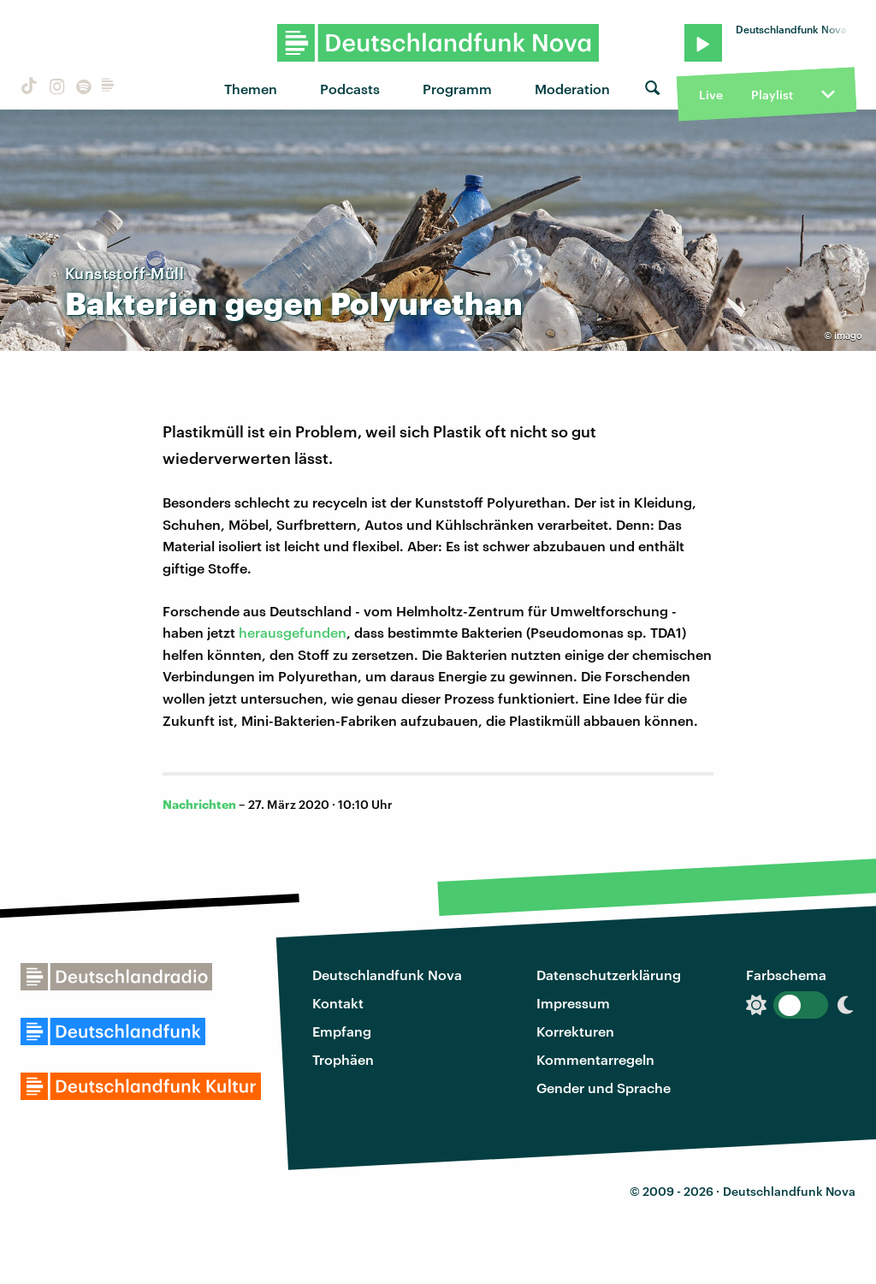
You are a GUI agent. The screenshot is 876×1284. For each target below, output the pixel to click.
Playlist (772, 94)
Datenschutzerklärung (608, 974)
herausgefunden (292, 632)
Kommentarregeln (595, 1059)
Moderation (572, 88)
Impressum (573, 1003)
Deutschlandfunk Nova (387, 974)
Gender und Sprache (603, 1087)
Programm (457, 88)
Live (711, 94)
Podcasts (350, 88)
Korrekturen (575, 1031)
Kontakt (338, 1003)
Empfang (341, 1031)
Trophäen (343, 1059)
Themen (250, 88)
